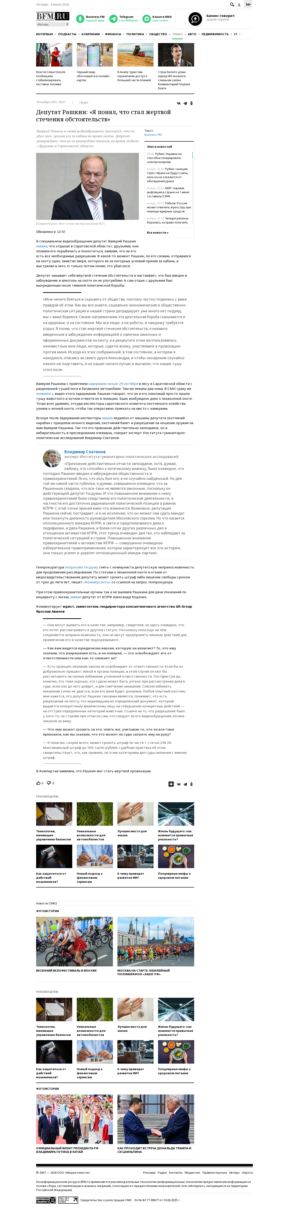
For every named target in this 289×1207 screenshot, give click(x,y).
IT (235, 34)
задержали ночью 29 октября (113, 383)
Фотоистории (47, 911)
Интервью (44, 34)
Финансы (113, 34)
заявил (41, 246)
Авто (192, 34)
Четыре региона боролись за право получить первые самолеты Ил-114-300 (168, 222)
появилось (45, 393)
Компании (91, 34)
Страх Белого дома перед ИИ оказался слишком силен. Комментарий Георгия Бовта (174, 80)
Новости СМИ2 (46, 903)
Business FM (153, 135)
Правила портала (215, 1172)
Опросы (247, 1172)
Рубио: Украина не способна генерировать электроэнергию (164, 158)
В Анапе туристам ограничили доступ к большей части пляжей (134, 76)
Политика (135, 34)
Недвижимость (215, 34)
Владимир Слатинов (85, 451)
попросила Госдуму (81, 567)
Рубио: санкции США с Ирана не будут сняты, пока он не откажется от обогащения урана (167, 175)
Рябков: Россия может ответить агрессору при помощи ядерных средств (169, 207)
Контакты (175, 1172)
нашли (107, 418)
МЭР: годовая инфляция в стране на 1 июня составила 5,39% (168, 192)
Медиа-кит (192, 1172)
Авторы (234, 1172)
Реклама (149, 1172)
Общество (158, 34)
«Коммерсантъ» (97, 582)
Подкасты (67, 34)
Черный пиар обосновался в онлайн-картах (93, 76)
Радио (162, 1172)
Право (177, 34)
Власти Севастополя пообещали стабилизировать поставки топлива (50, 78)
